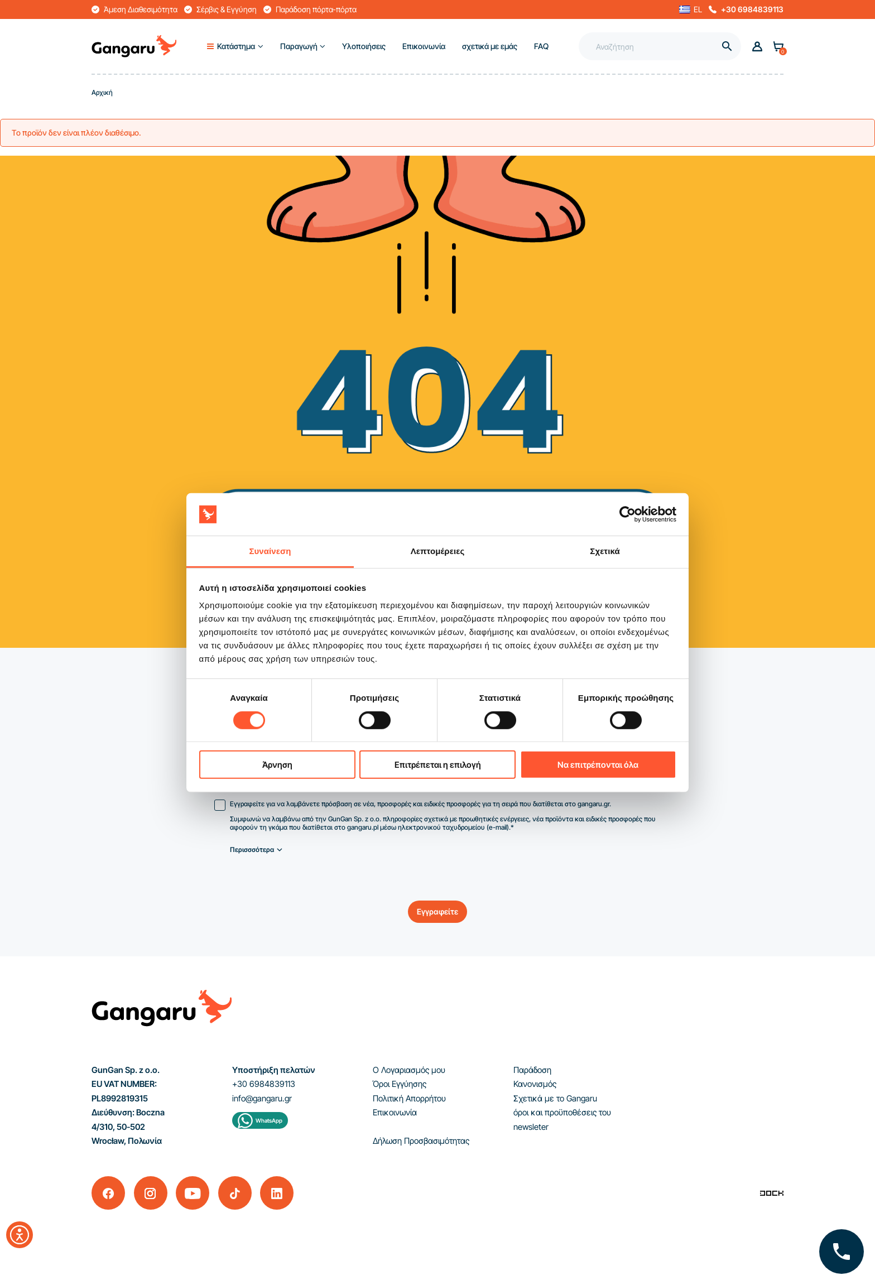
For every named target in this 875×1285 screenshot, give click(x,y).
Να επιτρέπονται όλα (597, 764)
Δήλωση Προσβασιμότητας (421, 1140)
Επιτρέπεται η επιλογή (438, 764)
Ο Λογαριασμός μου (409, 1070)
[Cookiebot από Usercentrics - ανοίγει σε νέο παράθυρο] (627, 514)
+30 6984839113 (752, 9)
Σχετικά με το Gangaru (555, 1098)
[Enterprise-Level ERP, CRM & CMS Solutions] (771, 1192)
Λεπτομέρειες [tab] (438, 551)
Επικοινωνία (395, 1112)
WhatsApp (269, 1120)
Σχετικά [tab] (604, 551)
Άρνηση (277, 764)
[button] (690, 9)
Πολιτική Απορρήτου (409, 1098)
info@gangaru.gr (262, 1098)
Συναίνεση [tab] (270, 551)
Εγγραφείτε (437, 911)
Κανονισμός (534, 1084)
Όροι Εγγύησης (399, 1084)
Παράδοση (532, 1070)
